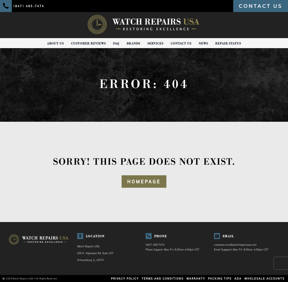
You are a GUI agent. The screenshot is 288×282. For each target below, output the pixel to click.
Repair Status (228, 43)
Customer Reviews (88, 43)
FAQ (116, 43)
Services (155, 43)
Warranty (195, 278)
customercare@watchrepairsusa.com (235, 244)
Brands (133, 43)
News (203, 43)
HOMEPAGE (144, 181)
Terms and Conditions (163, 278)
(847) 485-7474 (155, 244)
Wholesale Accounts (264, 278)
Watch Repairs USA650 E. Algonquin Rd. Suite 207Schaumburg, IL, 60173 (95, 253)
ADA (238, 278)
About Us (55, 43)
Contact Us (181, 43)
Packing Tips (220, 278)
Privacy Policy (125, 278)
